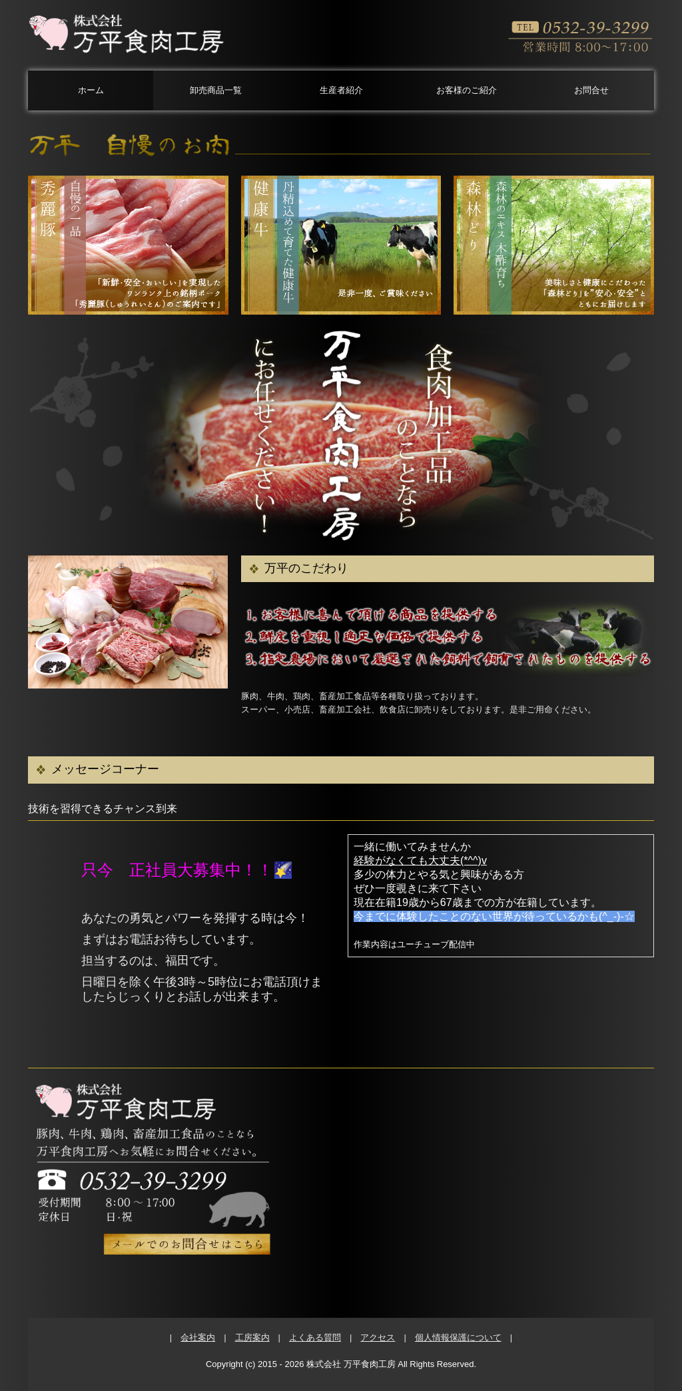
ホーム (91, 90)
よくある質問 (315, 1337)
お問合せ (591, 90)
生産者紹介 (341, 90)
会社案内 (197, 1337)
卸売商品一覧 (216, 90)
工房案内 (252, 1337)
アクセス (377, 1337)
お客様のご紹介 (466, 90)
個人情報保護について (458, 1337)
